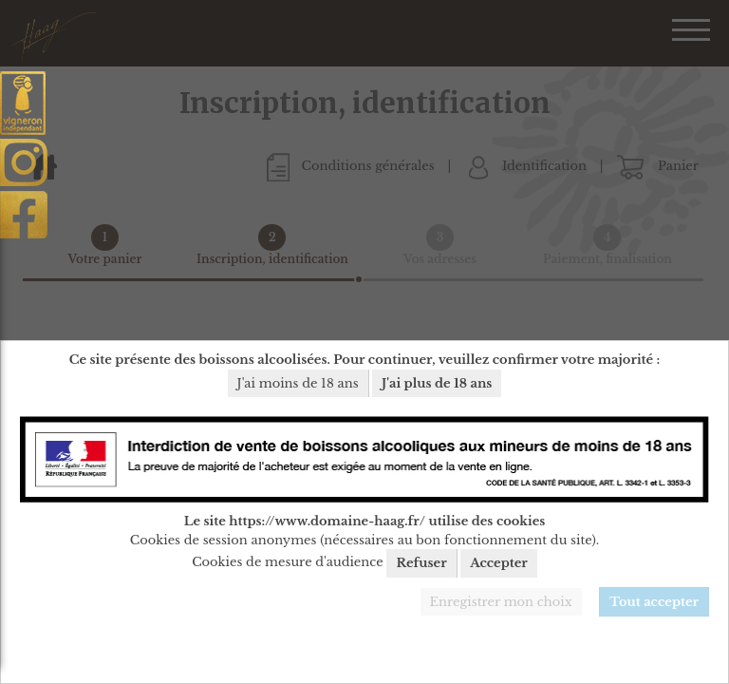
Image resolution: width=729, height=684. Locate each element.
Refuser (421, 563)
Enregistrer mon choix (501, 602)
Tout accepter (654, 602)
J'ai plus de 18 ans (437, 383)
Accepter (499, 563)
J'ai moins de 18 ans (298, 383)
